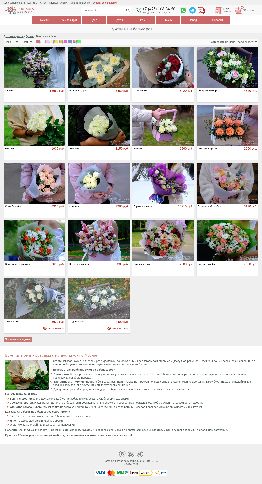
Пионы (168, 20)
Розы (143, 20)
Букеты (44, 20)
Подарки (217, 20)
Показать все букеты (18, 339)
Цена (94, 20)
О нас (43, 2)
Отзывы (53, 2)
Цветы (119, 20)
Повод (193, 20)
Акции (63, 2)
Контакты (32, 2)
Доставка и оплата (14, 2)
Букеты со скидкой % (105, 2)
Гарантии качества (80, 2)
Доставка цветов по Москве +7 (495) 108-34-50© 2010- (131, 462)
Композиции (69, 20)
